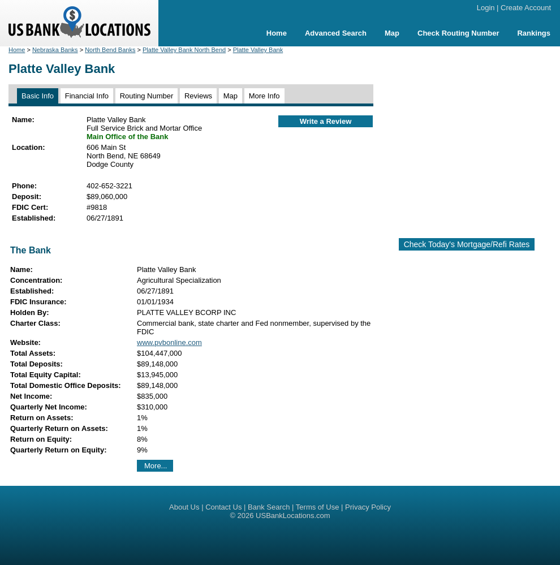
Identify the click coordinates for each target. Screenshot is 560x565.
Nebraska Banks (55, 49)
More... (155, 466)
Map (392, 33)
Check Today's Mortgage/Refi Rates (467, 244)
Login (486, 7)
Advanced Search (336, 33)
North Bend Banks (110, 49)
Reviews (198, 96)
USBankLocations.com (293, 515)
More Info (264, 96)
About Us (184, 507)
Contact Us (223, 507)
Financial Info (87, 96)
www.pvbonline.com (169, 342)
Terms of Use (317, 507)
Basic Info (37, 96)
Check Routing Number (458, 33)
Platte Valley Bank (258, 49)
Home (276, 33)
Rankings (533, 33)
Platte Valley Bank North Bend (184, 49)
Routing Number (147, 96)
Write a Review (326, 121)
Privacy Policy (368, 507)
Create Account (526, 7)
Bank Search (269, 507)
